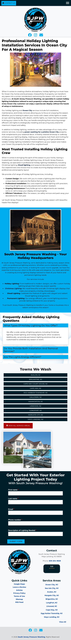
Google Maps (19, 584)
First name (13, 490)
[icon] (30, 35)
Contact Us (8, 3)
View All (62, 622)
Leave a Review (19, 587)
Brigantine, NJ (35, 379)
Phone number (15, 520)
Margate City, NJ (35, 415)
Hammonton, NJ (35, 402)
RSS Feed (19, 602)
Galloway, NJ (35, 397)
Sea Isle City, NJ (51, 588)
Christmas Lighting (13, 288)
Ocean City (27, 110)
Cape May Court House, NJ (35, 384)
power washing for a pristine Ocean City (42, 132)
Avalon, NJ (35, 375)
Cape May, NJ (35, 388)
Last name (13, 499)
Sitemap (19, 599)
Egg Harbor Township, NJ (35, 393)
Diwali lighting (24, 165)
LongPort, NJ (51, 603)
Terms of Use (19, 596)
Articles (19, 590)
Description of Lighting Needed (22, 530)
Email (11, 509)
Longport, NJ (35, 410)
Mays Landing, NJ (35, 419)
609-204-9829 (55, 561)
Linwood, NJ (35, 406)
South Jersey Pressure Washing (31, 637)
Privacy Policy (19, 593)
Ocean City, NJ (51, 585)
